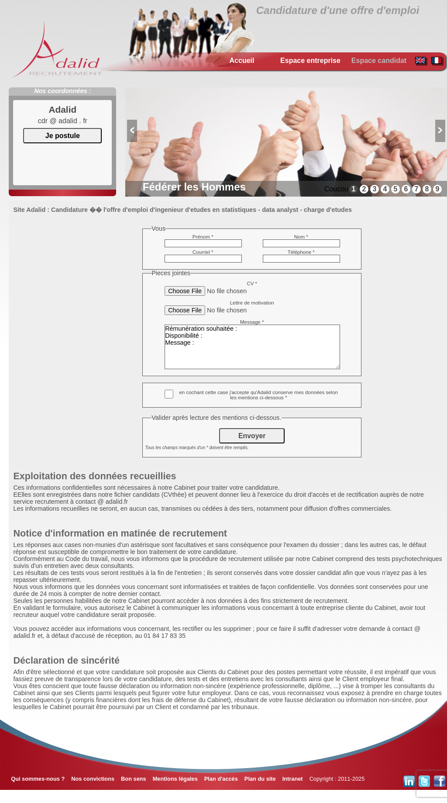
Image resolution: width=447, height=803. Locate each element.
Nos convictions (92, 778)
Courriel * (203, 252)
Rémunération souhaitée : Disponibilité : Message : (252, 347)
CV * (252, 283)
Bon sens (133, 778)
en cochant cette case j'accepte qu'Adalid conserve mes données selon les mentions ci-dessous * (258, 395)
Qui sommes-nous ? (38, 778)
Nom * (301, 236)
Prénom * (203, 236)
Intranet (292, 778)
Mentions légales (175, 778)
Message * (252, 322)
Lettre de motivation (252, 302)
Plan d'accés (221, 778)
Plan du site (260, 778)
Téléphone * (301, 252)
